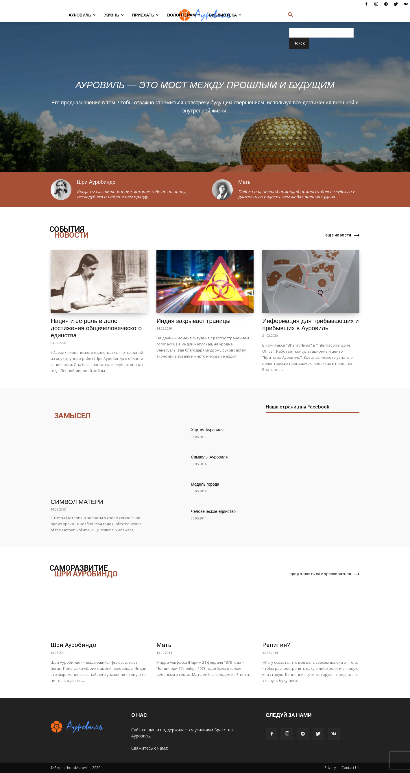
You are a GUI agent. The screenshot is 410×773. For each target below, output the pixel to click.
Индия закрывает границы (193, 320)
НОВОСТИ (71, 235)
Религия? (276, 644)
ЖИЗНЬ (114, 15)
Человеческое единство (213, 511)
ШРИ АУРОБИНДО (85, 574)
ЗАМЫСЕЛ (72, 415)
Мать (163, 644)
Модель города (205, 484)
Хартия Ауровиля (207, 430)
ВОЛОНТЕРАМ (183, 15)
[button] (290, 15)
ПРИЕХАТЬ (145, 15)
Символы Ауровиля (209, 457)
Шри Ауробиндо (73, 644)
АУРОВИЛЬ (82, 15)
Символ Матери (77, 501)
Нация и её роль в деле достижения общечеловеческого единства (96, 328)
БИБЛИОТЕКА (225, 15)
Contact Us (350, 767)
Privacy (330, 767)
